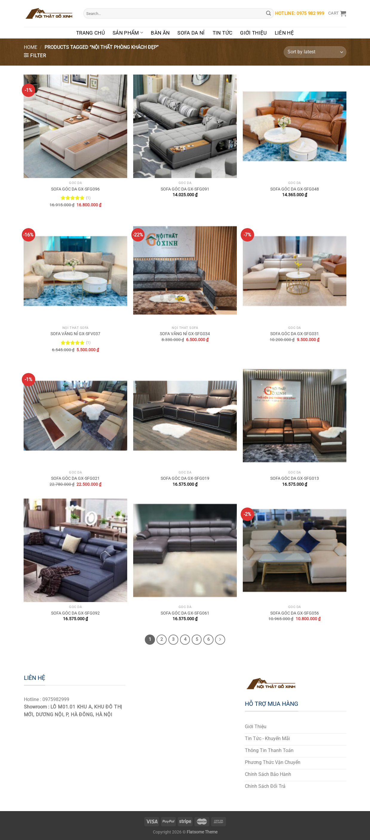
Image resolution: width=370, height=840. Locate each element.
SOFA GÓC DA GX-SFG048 (294, 189)
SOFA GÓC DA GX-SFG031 (294, 333)
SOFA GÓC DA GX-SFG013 (294, 478)
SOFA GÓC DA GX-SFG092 (75, 613)
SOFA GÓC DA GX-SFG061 (185, 613)
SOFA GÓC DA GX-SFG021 (75, 478)
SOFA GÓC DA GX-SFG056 (294, 613)
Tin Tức (222, 33)
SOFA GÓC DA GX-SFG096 (75, 189)
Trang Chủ (90, 33)
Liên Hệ (284, 33)
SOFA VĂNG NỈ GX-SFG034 (185, 333)
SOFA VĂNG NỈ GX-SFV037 (75, 333)
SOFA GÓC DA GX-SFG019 (185, 478)
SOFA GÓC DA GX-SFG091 (185, 189)
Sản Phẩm (128, 33)
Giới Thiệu (253, 33)
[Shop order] (315, 52)
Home (30, 47)
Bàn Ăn (160, 33)
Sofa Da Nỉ (191, 33)
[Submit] (269, 13)
